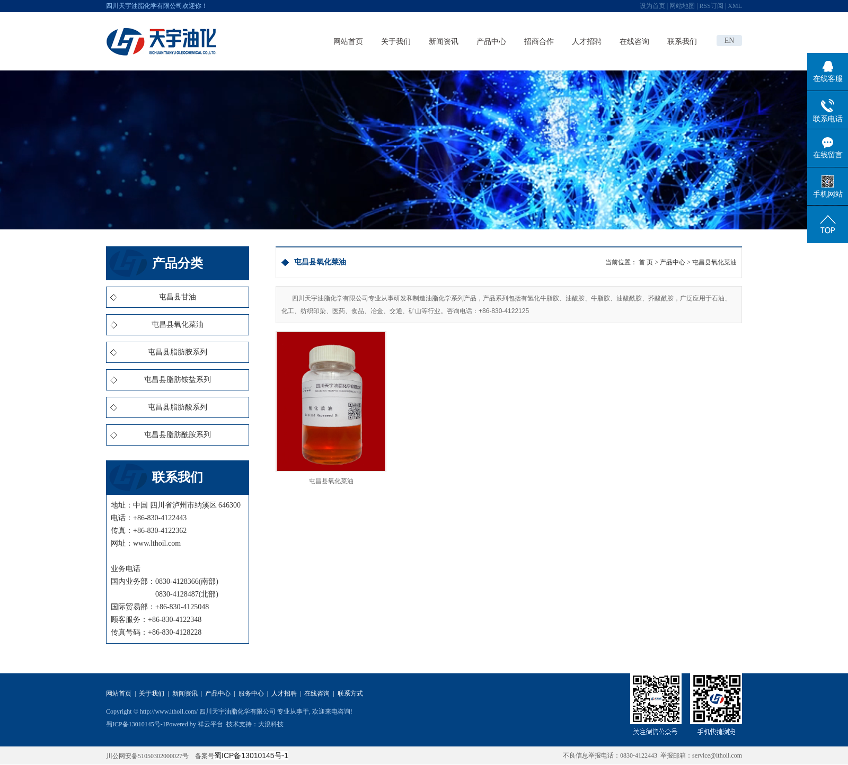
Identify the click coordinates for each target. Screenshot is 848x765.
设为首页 (652, 6)
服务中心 (251, 693)
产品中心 (491, 41)
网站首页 (348, 41)
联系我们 (682, 41)
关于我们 (396, 41)
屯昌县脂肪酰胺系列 (177, 435)
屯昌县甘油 (177, 297)
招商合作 (539, 41)
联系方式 (350, 693)
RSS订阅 (711, 6)
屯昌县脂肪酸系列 (177, 407)
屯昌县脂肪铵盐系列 (177, 380)
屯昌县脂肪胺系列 (177, 352)
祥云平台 (210, 724)
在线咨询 (634, 41)
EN (730, 41)
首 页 (646, 262)
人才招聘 (587, 41)
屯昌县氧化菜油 (178, 324)
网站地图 (682, 6)
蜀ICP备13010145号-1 (136, 724)
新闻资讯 (443, 41)
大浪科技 (271, 724)
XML (735, 6)
